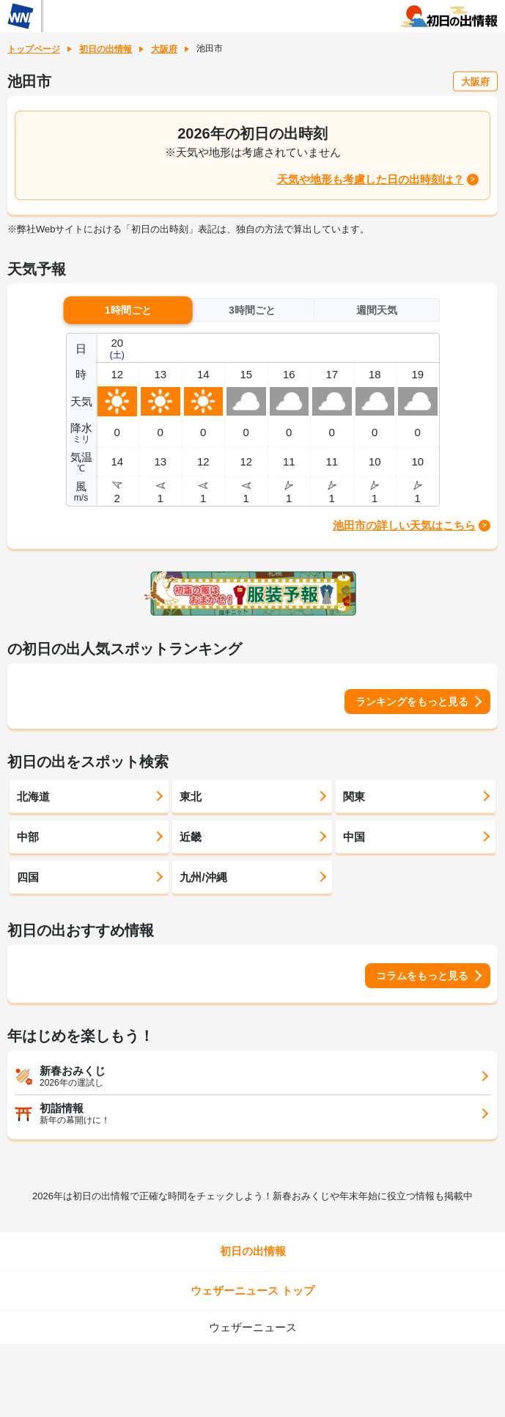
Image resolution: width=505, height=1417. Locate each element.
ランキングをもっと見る (411, 701)
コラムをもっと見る (422, 976)
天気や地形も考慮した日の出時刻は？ (370, 179)
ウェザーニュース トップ (252, 1290)
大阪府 (164, 49)
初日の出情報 (105, 49)
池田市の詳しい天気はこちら (404, 525)
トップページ (33, 49)
